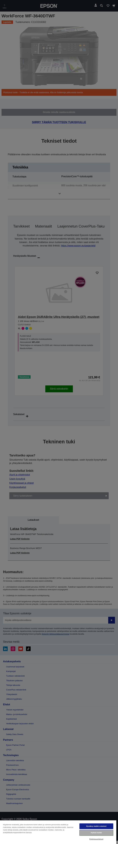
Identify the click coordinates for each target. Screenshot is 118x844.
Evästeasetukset (96, 839)
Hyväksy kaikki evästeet (96, 826)
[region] (58, 832)
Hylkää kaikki (96, 833)
